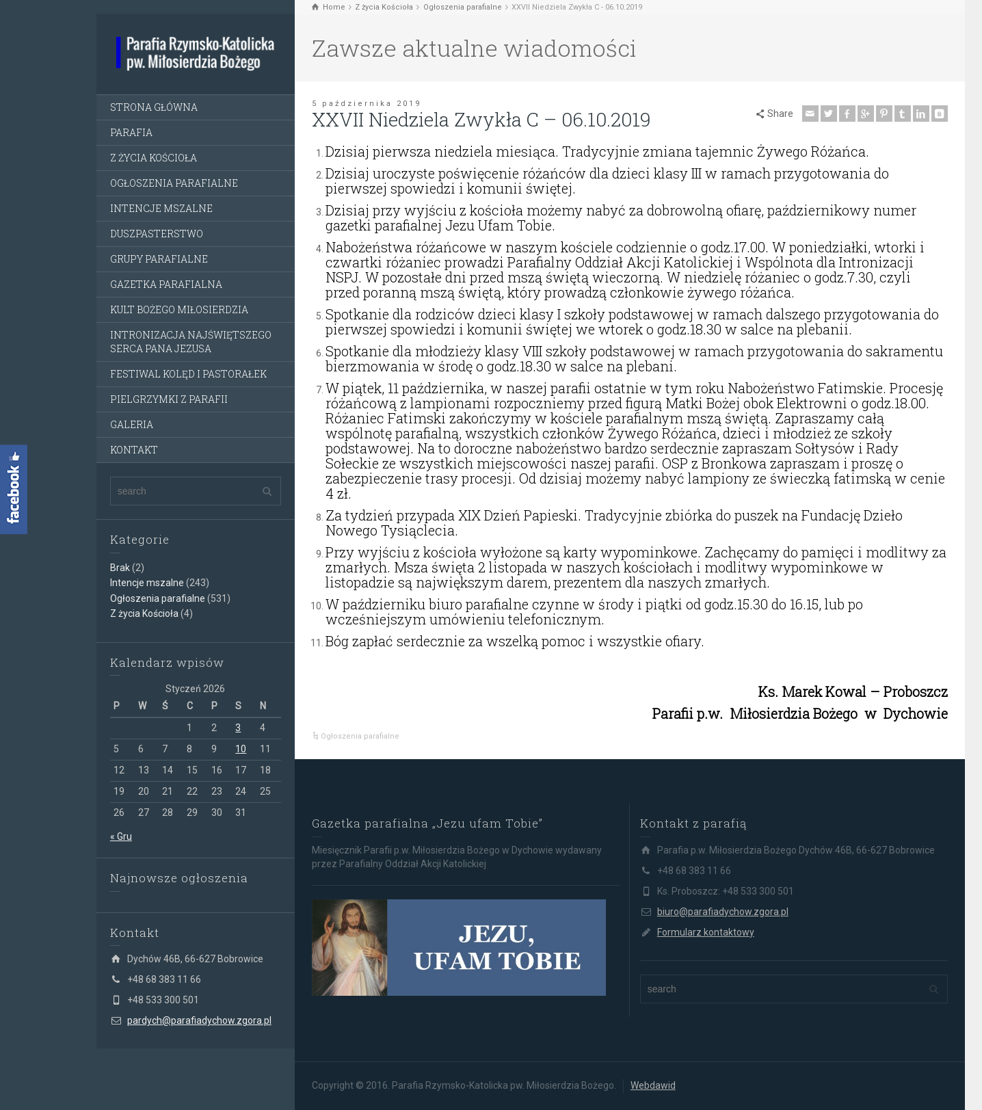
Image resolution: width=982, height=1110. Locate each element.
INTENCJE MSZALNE (161, 208)
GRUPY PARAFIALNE (159, 258)
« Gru (121, 836)
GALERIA (131, 424)
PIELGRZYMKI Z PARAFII (169, 399)
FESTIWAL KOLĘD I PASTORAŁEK (188, 373)
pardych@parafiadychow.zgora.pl (199, 1020)
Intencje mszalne (147, 582)
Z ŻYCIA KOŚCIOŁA (153, 157)
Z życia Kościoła (144, 613)
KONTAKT (134, 449)
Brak (120, 567)
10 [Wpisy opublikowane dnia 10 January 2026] (240, 748)
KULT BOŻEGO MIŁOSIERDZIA (179, 309)
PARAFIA (131, 132)
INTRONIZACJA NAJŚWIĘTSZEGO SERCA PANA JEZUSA (190, 341)
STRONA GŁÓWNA (154, 107)
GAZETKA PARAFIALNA (166, 284)
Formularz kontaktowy (705, 932)
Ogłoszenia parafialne (157, 598)
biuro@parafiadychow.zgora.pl (722, 911)
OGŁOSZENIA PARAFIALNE (174, 182)
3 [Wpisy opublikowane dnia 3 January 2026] (238, 727)
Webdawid (653, 1085)
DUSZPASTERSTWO (156, 233)
